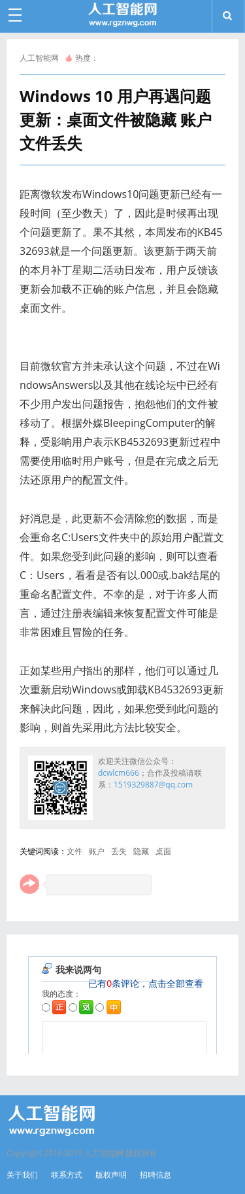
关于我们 (22, 1174)
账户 (97, 851)
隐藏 (141, 851)
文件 (74, 851)
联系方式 (66, 1174)
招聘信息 (155, 1174)
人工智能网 (39, 57)
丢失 (119, 851)
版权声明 (111, 1174)
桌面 (163, 851)
